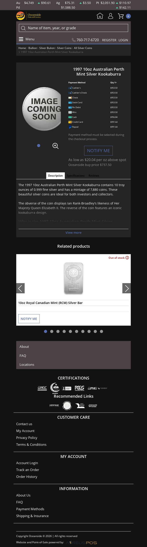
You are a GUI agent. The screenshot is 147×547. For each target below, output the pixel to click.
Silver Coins (64, 48)
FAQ (23, 355)
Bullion (32, 48)
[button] (39, 145)
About (24, 346)
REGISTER (109, 40)
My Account (112, 16)
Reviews (94, 175)
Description (55, 175)
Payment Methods (30, 509)
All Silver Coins (83, 48)
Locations (27, 364)
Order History (26, 476)
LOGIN (123, 40)
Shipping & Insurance (32, 516)
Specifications (76, 175)
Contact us (24, 424)
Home (100, 16)
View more (73, 232)
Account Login (27, 463)
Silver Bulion (47, 48)
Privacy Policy (26, 437)
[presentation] (20, 288)
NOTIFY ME (98, 151)
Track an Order (27, 469)
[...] (73, 28)
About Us (23, 495)
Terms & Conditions (31, 444)
